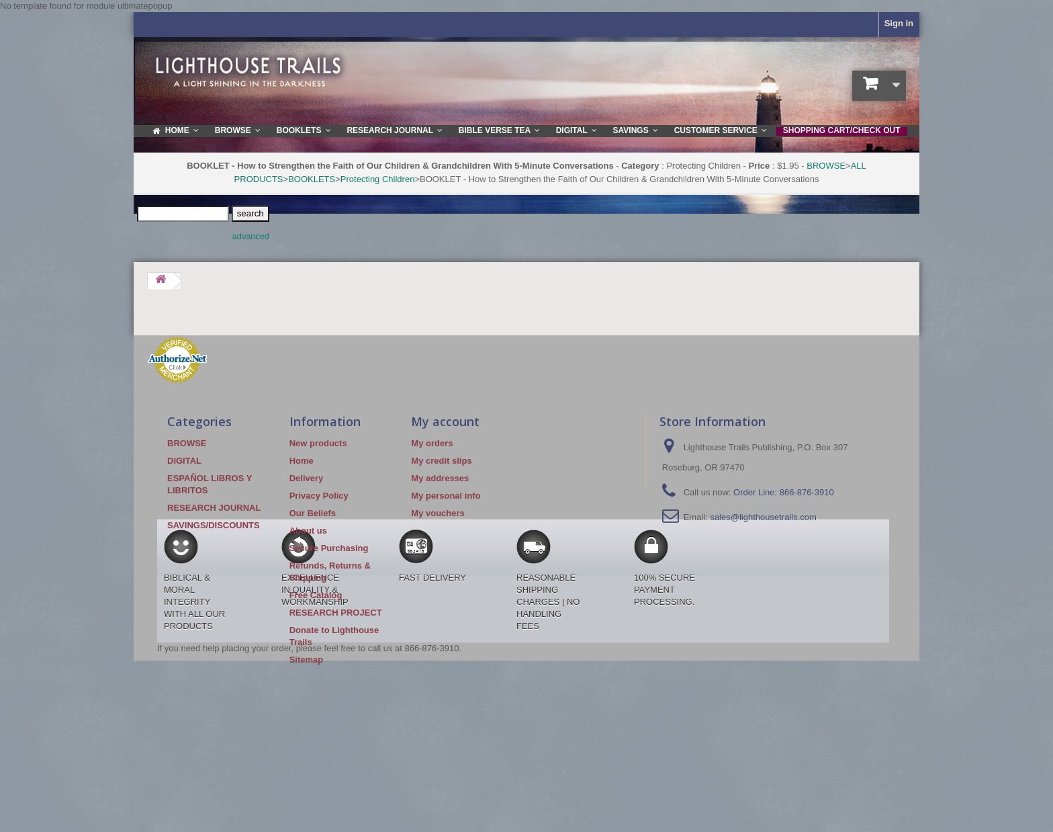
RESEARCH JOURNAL (214, 508)
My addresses (440, 478)
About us (308, 531)
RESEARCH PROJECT (335, 613)
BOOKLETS (311, 179)
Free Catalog (315, 595)
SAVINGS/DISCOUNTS (213, 525)
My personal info (445, 496)
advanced (250, 236)
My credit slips (441, 461)
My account (445, 421)
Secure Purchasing (329, 548)
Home (301, 461)
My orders (432, 443)
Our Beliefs (312, 513)
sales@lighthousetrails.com (763, 517)
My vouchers (437, 513)
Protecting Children (377, 179)
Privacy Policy (319, 496)
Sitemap (306, 660)
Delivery (306, 478)
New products (318, 443)
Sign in (898, 23)
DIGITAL (184, 461)
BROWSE (826, 166)
